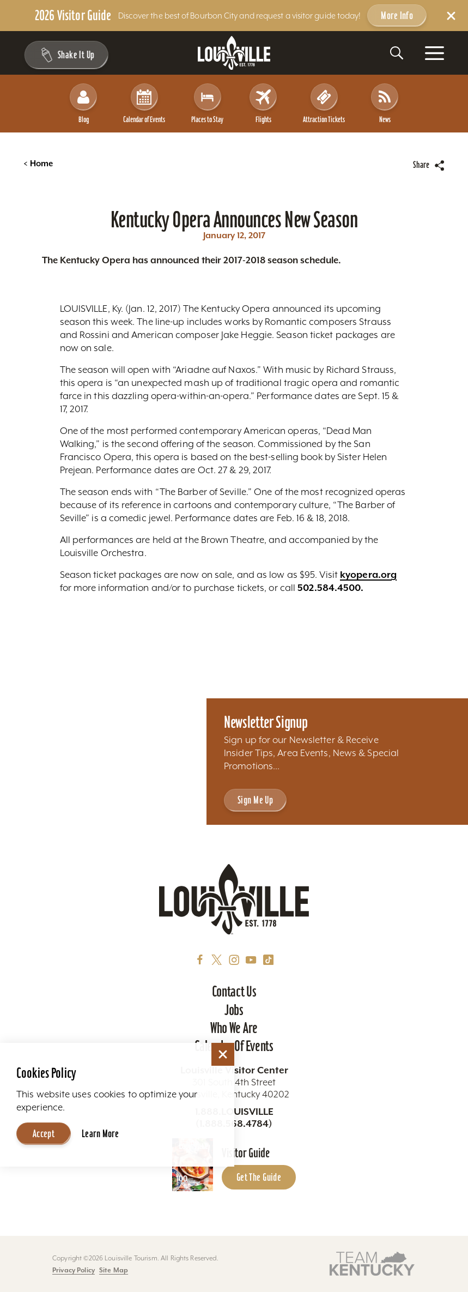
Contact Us (234, 991)
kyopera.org (368, 575)
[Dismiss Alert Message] (451, 15)
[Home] (234, 53)
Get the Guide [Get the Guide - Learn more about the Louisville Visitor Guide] (259, 1177)
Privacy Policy (73, 1270)
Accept (44, 1133)
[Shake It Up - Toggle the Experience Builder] (66, 55)
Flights (263, 103)
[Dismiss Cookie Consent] (222, 1054)
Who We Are (234, 1027)
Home (38, 163)
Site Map (113, 1270)
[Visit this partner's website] (372, 1262)
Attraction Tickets (324, 103)
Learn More (100, 1133)
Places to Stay (207, 103)
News (384, 103)
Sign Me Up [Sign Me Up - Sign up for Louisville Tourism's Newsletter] (255, 800)
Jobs (234, 1009)
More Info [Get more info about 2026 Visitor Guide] (397, 15)
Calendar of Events (144, 103)
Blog (83, 103)
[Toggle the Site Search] (396, 53)
